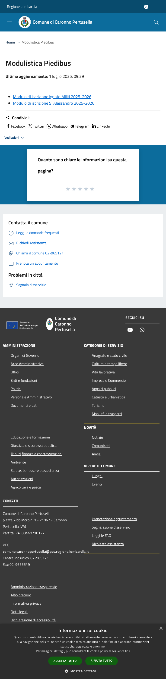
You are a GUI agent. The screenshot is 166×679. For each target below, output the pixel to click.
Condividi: (17, 118)
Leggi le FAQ (101, 535)
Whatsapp (56, 126)
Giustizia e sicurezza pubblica (34, 445)
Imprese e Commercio (109, 380)
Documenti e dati (24, 405)
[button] (83, 671)
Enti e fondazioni (24, 380)
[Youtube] (130, 330)
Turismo (98, 405)
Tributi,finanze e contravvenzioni (36, 454)
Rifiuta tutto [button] (102, 661)
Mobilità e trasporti (107, 413)
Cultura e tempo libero (109, 363)
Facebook (16, 126)
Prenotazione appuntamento (114, 519)
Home (10, 42)
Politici (16, 388)
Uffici (15, 372)
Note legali (19, 611)
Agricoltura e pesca (26, 487)
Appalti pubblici (104, 388)
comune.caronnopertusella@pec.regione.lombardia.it (46, 551)
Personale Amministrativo (31, 397)
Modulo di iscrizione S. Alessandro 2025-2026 (53, 103)
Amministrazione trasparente (34, 586)
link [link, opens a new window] (127, 651)
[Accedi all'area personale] (146, 6)
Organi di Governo (25, 355)
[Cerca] (156, 22)
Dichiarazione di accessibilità (33, 620)
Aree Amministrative (27, 363)
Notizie (97, 437)
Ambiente (18, 462)
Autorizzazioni (22, 479)
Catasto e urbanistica (108, 397)
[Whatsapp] (142, 330)
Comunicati (101, 445)
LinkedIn (100, 126)
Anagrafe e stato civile (109, 355)
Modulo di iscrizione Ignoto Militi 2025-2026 (52, 97)
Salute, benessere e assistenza (35, 470)
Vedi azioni (14, 138)
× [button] (161, 628)
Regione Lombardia (22, 6)
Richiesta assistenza (108, 544)
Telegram (79, 126)
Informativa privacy (26, 603)
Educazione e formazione (30, 437)
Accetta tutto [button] (65, 661)
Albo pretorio (21, 595)
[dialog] (83, 651)
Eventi (97, 484)
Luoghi (97, 476)
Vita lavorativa (103, 372)
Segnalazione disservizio (111, 527)
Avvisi (96, 454)
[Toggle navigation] (9, 22)
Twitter (35, 126)
